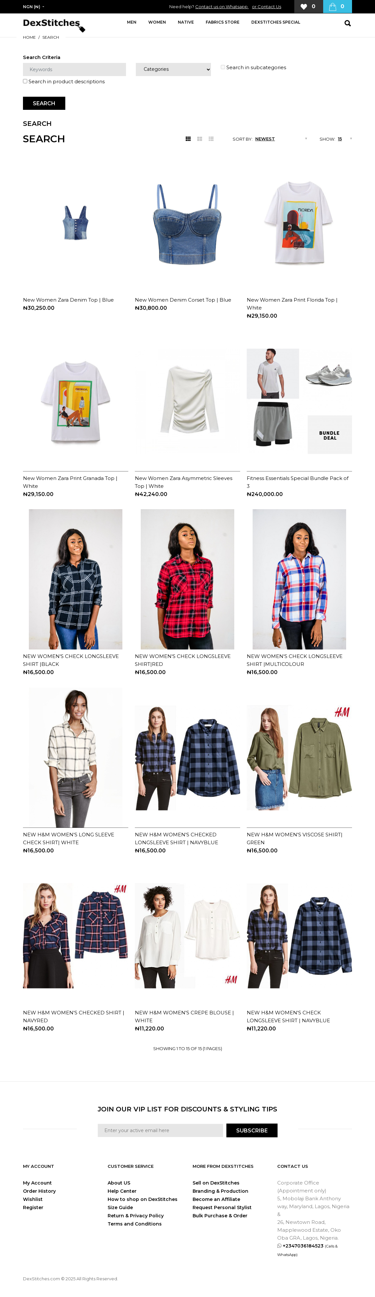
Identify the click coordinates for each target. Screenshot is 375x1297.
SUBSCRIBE (252, 1130)
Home (29, 37)
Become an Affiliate (216, 1199)
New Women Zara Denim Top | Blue (68, 300)
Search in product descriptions (64, 81)
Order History (39, 1191)
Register (33, 1207)
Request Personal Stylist (222, 1207)
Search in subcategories (253, 67)
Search (50, 37)
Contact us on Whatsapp (222, 6)
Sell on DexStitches (216, 1183)
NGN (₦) (31, 6)
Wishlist (33, 1199)
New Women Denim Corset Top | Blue (183, 300)
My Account (37, 1183)
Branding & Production (220, 1191)
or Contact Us (266, 6)
